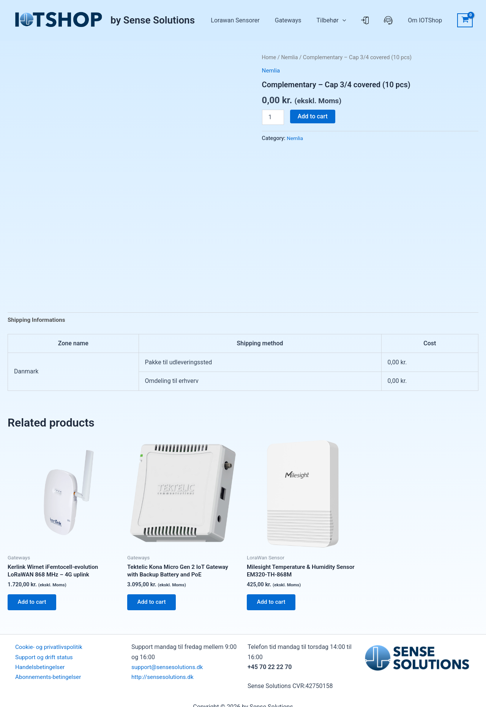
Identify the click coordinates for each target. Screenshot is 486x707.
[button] (369, 20)
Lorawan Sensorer (276, 20)
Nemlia (291, 57)
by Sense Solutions (152, 20)
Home (269, 57)
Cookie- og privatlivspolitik (50, 651)
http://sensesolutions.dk (164, 681)
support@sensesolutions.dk (169, 671)
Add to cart (313, 116)
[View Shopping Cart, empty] (465, 20)
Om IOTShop (429, 20)
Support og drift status (45, 660)
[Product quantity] (273, 117)
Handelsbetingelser (41, 671)
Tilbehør (358, 20)
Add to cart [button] (34, 605)
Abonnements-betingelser (50, 681)
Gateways (322, 20)
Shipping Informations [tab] (38, 320)
